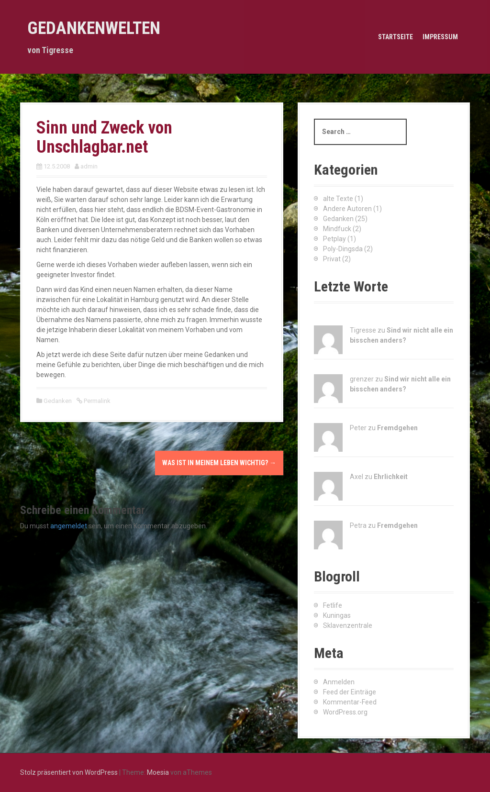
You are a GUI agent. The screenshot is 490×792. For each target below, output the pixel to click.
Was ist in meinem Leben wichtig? (219, 463)
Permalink (96, 400)
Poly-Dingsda (343, 249)
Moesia (158, 772)
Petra (358, 525)
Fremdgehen (397, 428)
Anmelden (339, 682)
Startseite (395, 37)
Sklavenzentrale (347, 625)
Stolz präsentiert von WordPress (69, 772)
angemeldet (68, 526)
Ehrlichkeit (391, 476)
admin (89, 166)
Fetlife (332, 605)
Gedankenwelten (93, 28)
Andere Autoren (347, 208)
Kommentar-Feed (350, 702)
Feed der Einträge (349, 692)
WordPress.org (345, 712)
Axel (356, 476)
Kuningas (337, 615)
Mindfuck (337, 229)
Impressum (440, 37)
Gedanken (58, 400)
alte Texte (338, 198)
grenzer (362, 379)
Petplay (334, 239)
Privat (332, 259)
